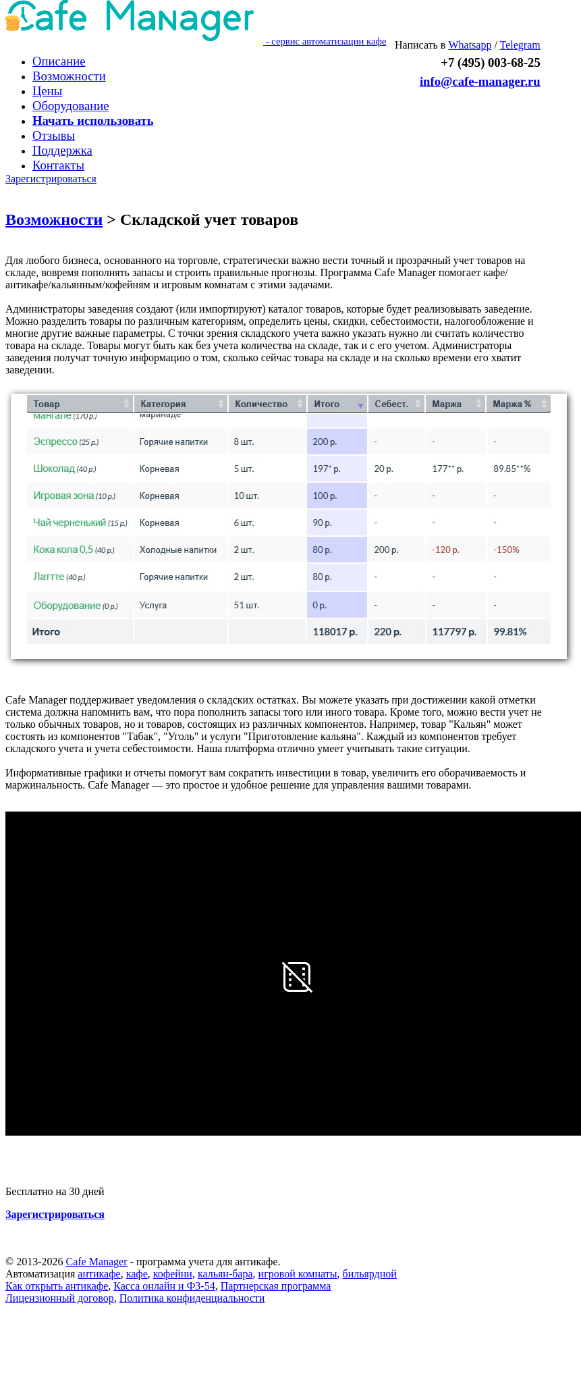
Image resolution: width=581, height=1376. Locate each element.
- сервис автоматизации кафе (195, 41)
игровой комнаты (297, 1273)
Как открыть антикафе (56, 1286)
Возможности (54, 219)
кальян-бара (225, 1273)
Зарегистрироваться (50, 178)
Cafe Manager (96, 1261)
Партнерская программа (276, 1286)
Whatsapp (469, 45)
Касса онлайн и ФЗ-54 (164, 1286)
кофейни (172, 1273)
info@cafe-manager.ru (480, 81)
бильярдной (369, 1273)
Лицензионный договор (59, 1298)
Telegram (520, 45)
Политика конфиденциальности (192, 1298)
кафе (137, 1273)
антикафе (99, 1273)
